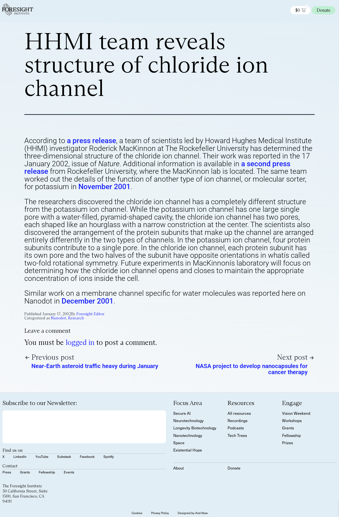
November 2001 (104, 186)
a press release (91, 140)
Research (76, 318)
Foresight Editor (90, 314)
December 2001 (87, 301)
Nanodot (58, 318)
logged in (80, 342)
